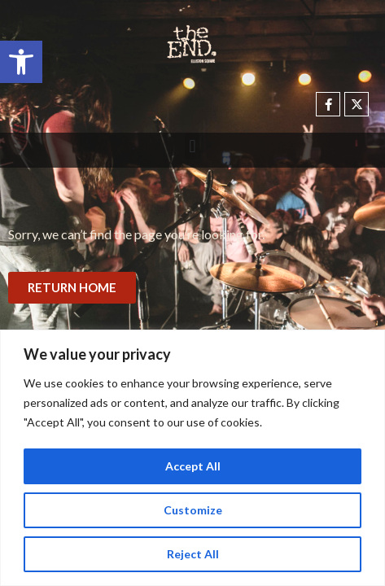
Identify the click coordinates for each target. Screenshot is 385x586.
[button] (21, 62)
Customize (193, 510)
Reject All (193, 554)
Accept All (193, 466)
